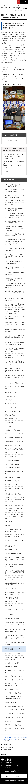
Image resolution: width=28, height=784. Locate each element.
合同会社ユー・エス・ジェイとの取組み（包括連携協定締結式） (14, 196)
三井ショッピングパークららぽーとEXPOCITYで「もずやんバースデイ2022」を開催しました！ (15, 311)
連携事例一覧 (8, 521)
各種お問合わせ (18, 776)
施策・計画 (16, 737)
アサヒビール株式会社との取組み (14, 680)
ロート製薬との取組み (11, 426)
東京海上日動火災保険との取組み (14, 445)
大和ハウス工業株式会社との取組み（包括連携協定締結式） (14, 209)
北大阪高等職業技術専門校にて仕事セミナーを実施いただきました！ (14, 593)
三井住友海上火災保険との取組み (14, 449)
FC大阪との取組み (10, 396)
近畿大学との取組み (10, 400)
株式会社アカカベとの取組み (13, 663)
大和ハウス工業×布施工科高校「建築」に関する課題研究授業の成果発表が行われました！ (14, 202)
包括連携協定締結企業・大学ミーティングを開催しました (14, 583)
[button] (18, 2)
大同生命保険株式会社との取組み (14, 411)
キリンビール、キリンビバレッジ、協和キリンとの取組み (14, 684)
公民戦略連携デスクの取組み (13, 721)
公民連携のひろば (10, 546)
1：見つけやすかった (10, 165)
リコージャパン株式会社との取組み (14, 383)
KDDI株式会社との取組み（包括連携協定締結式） (15, 330)
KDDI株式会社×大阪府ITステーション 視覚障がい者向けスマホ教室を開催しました (15, 324)
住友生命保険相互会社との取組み (14, 433)
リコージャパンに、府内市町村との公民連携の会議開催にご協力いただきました (14, 337)
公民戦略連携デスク (10, 179)
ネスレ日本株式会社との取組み (13, 693)
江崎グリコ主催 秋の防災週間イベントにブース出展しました (14, 565)
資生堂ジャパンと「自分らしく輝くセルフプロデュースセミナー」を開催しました (14, 559)
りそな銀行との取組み (11, 605)
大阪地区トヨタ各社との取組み (13, 494)
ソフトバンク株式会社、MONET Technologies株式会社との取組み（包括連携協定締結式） (15, 285)
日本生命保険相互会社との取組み (14, 441)
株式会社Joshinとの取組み (12, 460)
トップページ (3, 737)
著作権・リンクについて (7, 747)
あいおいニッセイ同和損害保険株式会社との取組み (14, 387)
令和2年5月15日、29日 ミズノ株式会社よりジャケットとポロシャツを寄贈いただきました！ (15, 637)
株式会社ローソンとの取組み (13, 618)
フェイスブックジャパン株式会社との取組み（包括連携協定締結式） (14, 304)
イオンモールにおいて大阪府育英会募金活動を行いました (14, 356)
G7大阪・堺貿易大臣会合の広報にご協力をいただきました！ (15, 578)
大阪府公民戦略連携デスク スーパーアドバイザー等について (14, 530)
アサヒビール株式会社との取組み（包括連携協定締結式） (14, 262)
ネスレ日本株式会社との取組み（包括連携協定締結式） (14, 249)
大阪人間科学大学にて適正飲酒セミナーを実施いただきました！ (14, 509)
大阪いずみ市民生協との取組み (13, 676)
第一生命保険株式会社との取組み (14, 437)
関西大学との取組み (10, 403)
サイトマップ (5, 754)
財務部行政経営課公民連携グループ (12, 140)
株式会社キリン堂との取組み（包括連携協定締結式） (14, 273)
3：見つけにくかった (10, 167)
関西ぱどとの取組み (10, 456)
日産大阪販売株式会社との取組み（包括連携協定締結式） (14, 222)
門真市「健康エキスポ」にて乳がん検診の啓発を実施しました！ (14, 535)
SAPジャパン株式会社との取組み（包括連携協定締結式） (14, 185)
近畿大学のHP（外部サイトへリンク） (13, 84)
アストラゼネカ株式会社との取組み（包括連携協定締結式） (14, 190)
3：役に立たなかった (10, 158)
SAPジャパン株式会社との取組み (14, 717)
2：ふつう (17, 156)
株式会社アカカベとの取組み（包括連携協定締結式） (14, 299)
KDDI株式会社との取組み (12, 666)
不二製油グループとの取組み (13, 430)
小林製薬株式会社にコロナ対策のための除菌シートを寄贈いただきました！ (14, 377)
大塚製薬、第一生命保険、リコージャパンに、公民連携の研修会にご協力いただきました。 (14, 499)
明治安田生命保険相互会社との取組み (14, 472)
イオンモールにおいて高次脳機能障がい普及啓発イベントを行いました (14, 343)
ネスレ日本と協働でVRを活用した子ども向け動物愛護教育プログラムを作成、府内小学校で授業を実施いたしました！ (15, 242)
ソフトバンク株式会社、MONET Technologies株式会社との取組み (15, 697)
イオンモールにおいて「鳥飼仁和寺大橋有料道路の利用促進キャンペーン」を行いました (14, 350)
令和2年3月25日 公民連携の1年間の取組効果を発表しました (15, 630)
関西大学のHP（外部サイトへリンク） (13, 74)
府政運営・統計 (10, 737)
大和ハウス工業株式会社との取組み (14, 709)
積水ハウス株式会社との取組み (13, 467)
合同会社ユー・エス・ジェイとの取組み (14, 729)
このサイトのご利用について (8, 744)
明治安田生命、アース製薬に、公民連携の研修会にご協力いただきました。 (14, 370)
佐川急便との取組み (10, 415)
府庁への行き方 (4, 776)
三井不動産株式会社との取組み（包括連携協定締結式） (14, 317)
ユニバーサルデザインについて (9, 749)
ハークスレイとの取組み (11, 484)
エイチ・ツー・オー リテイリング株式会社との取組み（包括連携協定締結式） (14, 256)
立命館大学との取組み (11, 392)
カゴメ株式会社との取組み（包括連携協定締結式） (14, 268)
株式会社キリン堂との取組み (13, 477)
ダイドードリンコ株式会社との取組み (14, 489)
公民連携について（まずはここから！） (14, 541)
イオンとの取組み (10, 614)
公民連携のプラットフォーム (13, 549)
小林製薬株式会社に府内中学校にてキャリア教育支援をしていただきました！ (14, 624)
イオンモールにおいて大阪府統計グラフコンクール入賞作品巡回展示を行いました (14, 362)
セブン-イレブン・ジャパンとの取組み (15, 671)
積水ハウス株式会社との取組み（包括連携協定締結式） (14, 279)
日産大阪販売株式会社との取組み (14, 706)
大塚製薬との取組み (10, 702)
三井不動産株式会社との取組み (13, 481)
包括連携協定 (8, 525)
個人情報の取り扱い (6, 752)
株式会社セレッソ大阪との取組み (14, 505)
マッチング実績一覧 (10, 588)
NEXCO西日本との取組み (12, 598)
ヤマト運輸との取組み (11, 418)
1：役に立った (8, 156)
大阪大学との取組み (10, 407)
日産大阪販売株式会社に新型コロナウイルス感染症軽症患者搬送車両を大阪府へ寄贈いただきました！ (14, 215)
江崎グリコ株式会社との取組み (13, 725)
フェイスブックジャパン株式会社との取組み (14, 643)
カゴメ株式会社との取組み (12, 689)
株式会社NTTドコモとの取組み (13, 653)
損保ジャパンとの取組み (11, 452)
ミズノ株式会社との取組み (12, 464)
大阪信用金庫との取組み (11, 601)
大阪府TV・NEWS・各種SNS (13, 553)
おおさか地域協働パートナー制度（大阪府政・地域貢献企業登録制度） (14, 516)
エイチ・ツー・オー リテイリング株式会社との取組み (14, 658)
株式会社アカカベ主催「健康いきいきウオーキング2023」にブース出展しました (14, 292)
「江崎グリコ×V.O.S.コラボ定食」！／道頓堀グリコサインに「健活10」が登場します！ (15, 228)
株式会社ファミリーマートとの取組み (14, 610)
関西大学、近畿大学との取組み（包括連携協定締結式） (14, 649)
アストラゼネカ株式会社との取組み (14, 713)
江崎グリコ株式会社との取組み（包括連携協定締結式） (14, 234)
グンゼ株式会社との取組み (12, 422)
